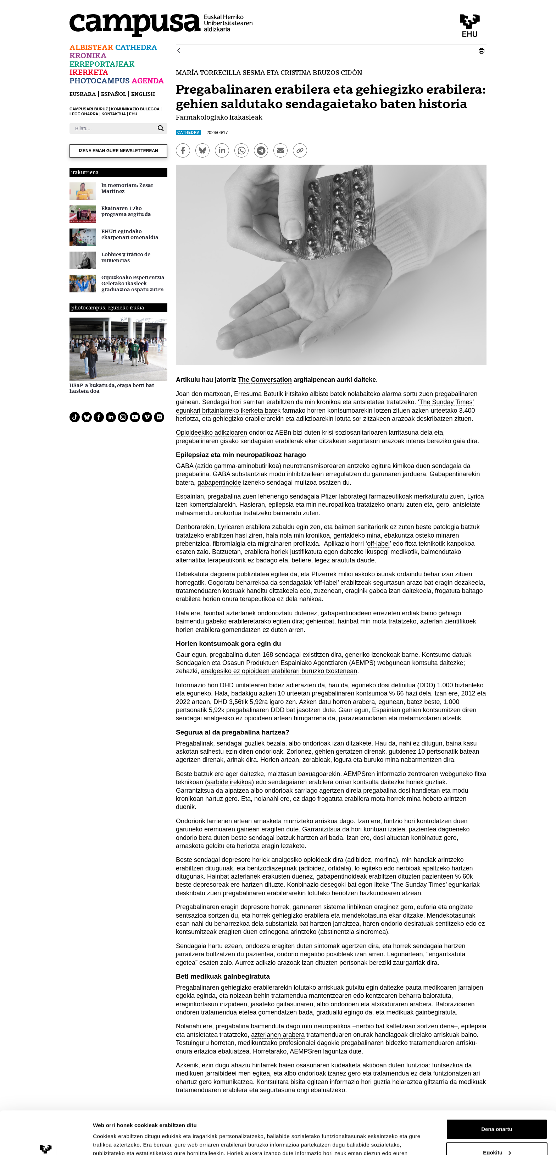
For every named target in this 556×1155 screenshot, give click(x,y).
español (113, 94)
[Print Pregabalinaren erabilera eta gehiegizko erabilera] (481, 51)
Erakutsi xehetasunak (120, 1141)
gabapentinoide (219, 482)
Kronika (88, 55)
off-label (378, 543)
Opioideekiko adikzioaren (211, 432)
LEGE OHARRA (84, 114)
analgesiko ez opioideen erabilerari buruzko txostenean (279, 671)
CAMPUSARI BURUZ (89, 109)
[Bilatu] (112, 128)
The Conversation (265, 379)
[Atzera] (179, 51)
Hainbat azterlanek (233, 876)
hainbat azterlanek (230, 613)
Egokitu (497, 1112)
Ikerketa (89, 72)
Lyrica (475, 496)
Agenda (148, 80)
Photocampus (100, 80)
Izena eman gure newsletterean (118, 150)
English (143, 94)
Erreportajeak (102, 64)
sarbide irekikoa (229, 782)
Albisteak (91, 47)
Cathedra (136, 47)
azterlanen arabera (278, 1034)
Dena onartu (496, 1089)
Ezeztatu (497, 1135)
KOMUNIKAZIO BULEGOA (135, 109)
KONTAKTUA (113, 114)
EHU (133, 114)
